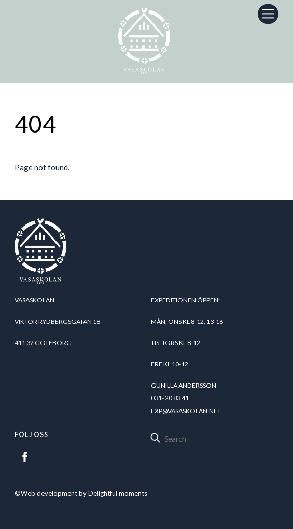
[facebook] (25, 455)
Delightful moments (117, 493)
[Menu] (268, 14)
